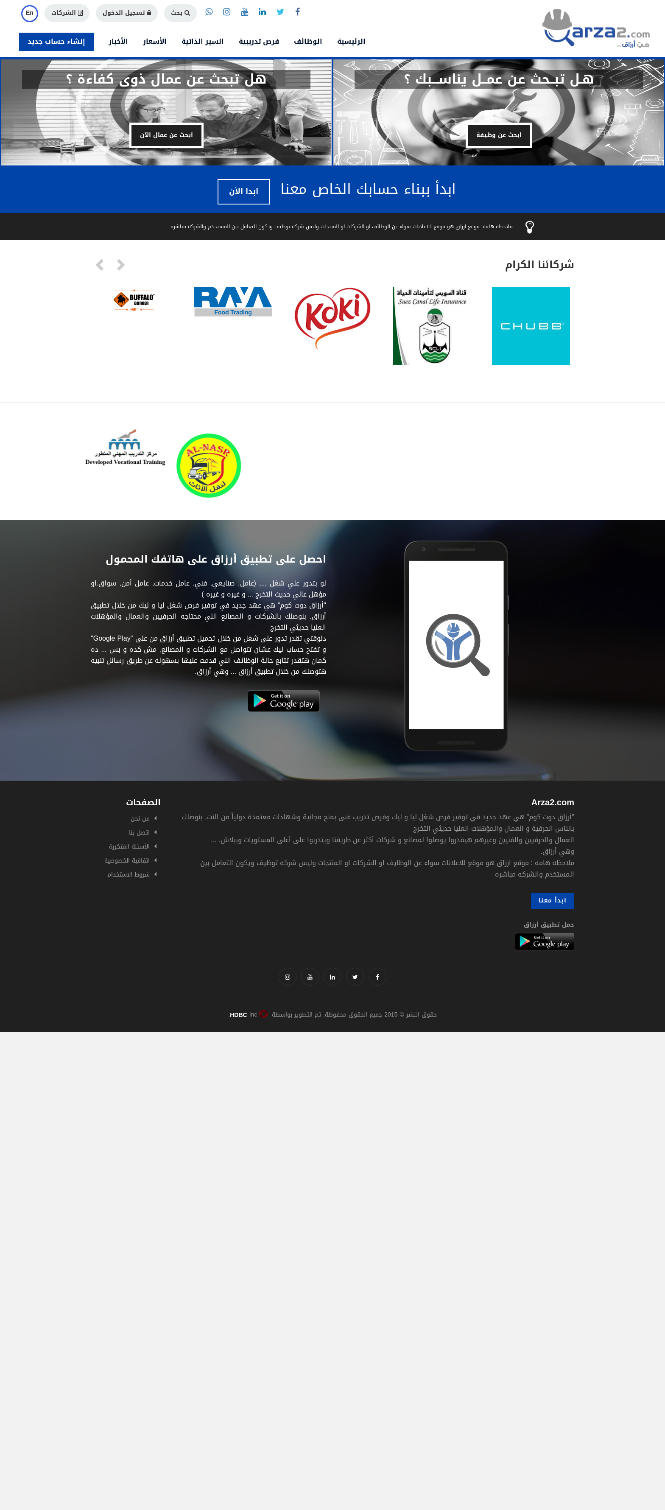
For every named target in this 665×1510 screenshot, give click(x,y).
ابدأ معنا (553, 900)
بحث (180, 13)
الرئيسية (351, 41)
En (30, 13)
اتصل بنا (139, 832)
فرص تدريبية (259, 41)
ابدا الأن (243, 191)
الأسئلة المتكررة (129, 846)
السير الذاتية (203, 41)
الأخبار (118, 41)
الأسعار (155, 41)
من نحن (140, 818)
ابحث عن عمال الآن (166, 135)
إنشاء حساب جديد (56, 41)
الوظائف (308, 41)
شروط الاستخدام (128, 874)
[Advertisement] (254, 1091)
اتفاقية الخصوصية (127, 860)
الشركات (67, 13)
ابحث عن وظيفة (499, 135)
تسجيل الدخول (127, 13)
